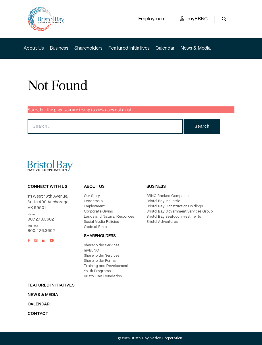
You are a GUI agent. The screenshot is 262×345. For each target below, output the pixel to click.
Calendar (165, 48)
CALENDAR (39, 304)
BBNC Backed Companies (168, 196)
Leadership (93, 201)
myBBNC (194, 18)
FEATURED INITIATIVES (51, 285)
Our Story (92, 196)
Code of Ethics (96, 227)
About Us (34, 48)
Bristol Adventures (162, 221)
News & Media (195, 48)
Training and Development (106, 266)
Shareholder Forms (99, 260)
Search (201, 126)
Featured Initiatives (129, 48)
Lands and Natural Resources (109, 216)
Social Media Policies (101, 221)
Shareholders (88, 48)
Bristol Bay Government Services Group (180, 211)
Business (59, 48)
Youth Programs (97, 271)
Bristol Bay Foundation (103, 276)
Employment (152, 19)
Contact (38, 314)
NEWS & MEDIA (43, 295)
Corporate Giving (98, 211)
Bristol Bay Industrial (164, 201)
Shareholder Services (101, 245)
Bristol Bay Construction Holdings (175, 206)
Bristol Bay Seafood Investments (174, 216)
